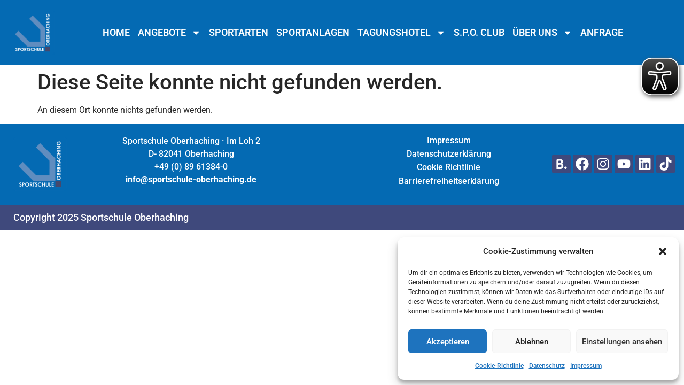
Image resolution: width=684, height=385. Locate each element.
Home (116, 32)
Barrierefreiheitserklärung (449, 181)
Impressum (586, 365)
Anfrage (601, 32)
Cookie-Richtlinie (499, 365)
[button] (662, 251)
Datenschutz (547, 365)
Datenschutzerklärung (449, 154)
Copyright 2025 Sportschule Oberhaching (101, 217)
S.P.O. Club (479, 32)
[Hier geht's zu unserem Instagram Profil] (603, 164)
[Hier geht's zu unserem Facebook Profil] (582, 164)
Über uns (542, 32)
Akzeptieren (447, 341)
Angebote (169, 32)
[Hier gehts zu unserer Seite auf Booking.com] (561, 164)
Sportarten (238, 32)
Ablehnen (531, 341)
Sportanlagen (312, 32)
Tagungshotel (401, 32)
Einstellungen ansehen (622, 341)
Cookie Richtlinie (448, 167)
